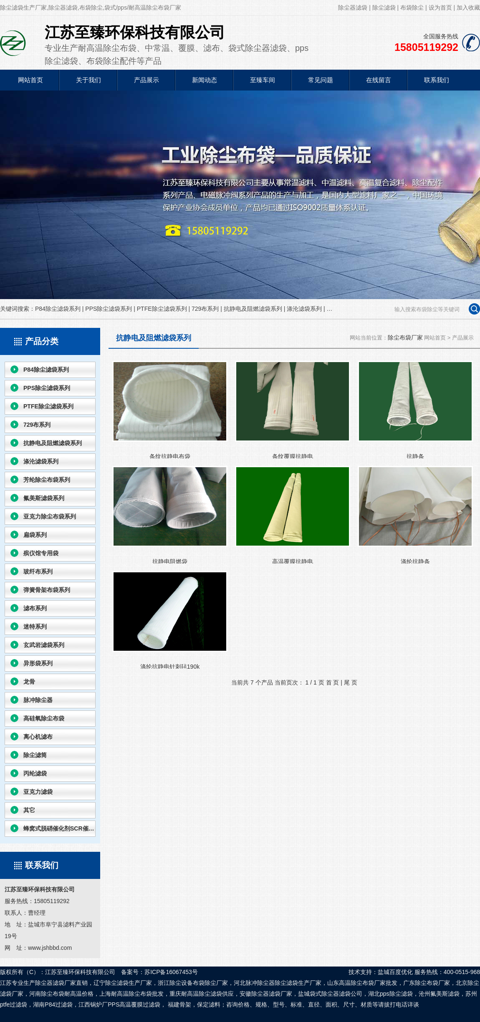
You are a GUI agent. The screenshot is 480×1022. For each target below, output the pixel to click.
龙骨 (29, 681)
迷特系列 (35, 626)
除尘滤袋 (384, 7)
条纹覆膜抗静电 (292, 409)
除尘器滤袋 (352, 7)
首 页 (332, 682)
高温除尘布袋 (356, 982)
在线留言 (378, 79)
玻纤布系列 (38, 571)
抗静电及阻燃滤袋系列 (253, 308)
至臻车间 (262, 79)
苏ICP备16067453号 (171, 972)
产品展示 (146, 79)
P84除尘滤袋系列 (58, 308)
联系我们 (436, 79)
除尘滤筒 (35, 755)
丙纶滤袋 (35, 773)
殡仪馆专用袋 (40, 553)
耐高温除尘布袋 (131, 993)
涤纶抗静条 (415, 515)
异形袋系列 (38, 663)
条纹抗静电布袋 (169, 409)
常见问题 (320, 79)
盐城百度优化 (395, 972)
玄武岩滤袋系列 (43, 645)
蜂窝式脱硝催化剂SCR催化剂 (59, 828)
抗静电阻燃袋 (169, 515)
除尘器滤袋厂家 (271, 993)
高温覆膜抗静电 (292, 515)
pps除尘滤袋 (396, 993)
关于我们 (88, 79)
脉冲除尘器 (38, 700)
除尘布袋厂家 (405, 337)
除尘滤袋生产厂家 (298, 982)
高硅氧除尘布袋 (43, 718)
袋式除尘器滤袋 (330, 993)
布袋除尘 (412, 7)
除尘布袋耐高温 (61, 993)
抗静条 (415, 409)
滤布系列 (35, 608)
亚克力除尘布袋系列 (49, 516)
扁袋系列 (35, 534)
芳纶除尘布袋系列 (46, 479)
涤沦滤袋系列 (304, 308)
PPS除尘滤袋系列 (108, 308)
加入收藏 (468, 7)
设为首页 (440, 7)
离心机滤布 (38, 736)
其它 (29, 810)
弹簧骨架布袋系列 (46, 590)
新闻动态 (204, 79)
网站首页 (30, 79)
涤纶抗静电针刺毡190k (169, 620)
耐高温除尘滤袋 (201, 993)
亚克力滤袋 (38, 791)
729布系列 (205, 308)
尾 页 (350, 682)
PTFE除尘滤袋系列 (162, 308)
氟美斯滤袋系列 (43, 498)
